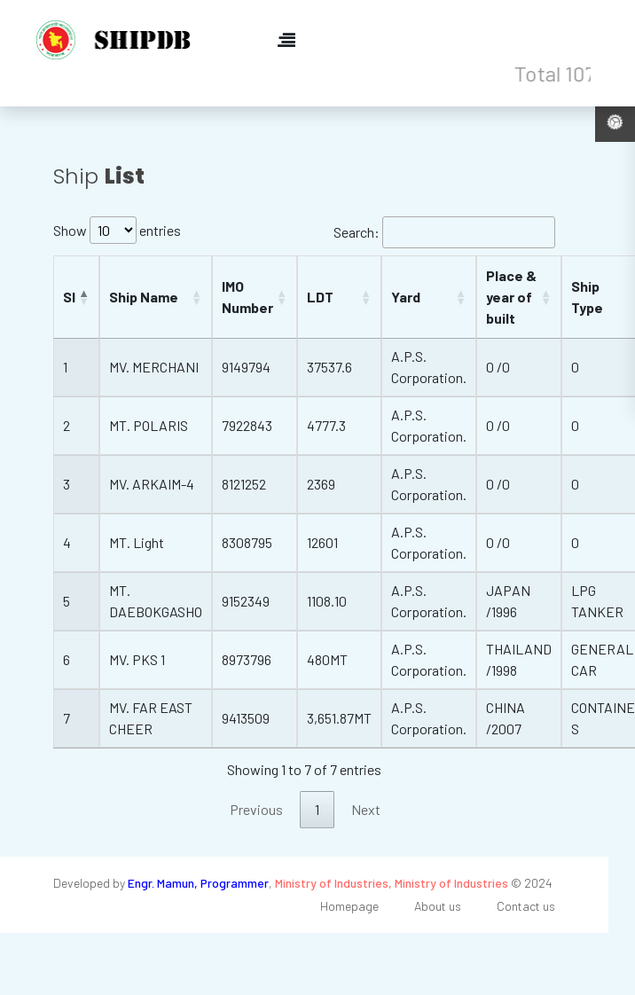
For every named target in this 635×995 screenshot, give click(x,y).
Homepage (349, 905)
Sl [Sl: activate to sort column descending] (69, 296)
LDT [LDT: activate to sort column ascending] (320, 296)
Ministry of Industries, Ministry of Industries (391, 882)
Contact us (526, 905)
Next (365, 809)
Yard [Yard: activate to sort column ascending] (405, 296)
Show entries (117, 230)
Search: (444, 232)
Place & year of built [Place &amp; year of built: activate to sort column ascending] (511, 296)
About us (437, 905)
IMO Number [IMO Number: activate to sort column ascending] (247, 297)
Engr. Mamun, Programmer (198, 882)
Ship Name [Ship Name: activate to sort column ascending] (143, 296)
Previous (256, 809)
